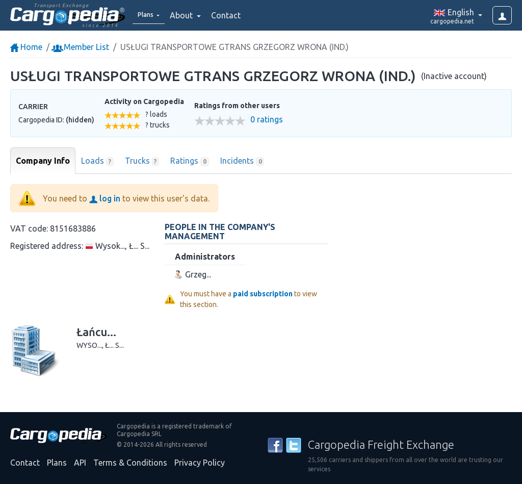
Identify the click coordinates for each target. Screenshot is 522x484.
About (189, 15)
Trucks (142, 161)
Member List (81, 47)
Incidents (242, 161)
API (80, 462)
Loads (97, 161)
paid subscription (263, 294)
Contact (233, 15)
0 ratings (266, 119)
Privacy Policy (199, 462)
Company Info (43, 160)
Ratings (189, 161)
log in (104, 198)
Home (26, 47)
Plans (57, 462)
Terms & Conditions (130, 462)
